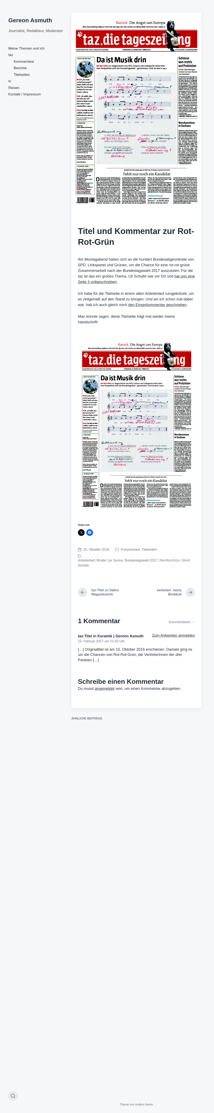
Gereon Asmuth (30, 20)
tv (9, 81)
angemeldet (105, 689)
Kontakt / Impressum (24, 94)
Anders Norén (144, 1104)
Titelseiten (22, 75)
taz (10, 55)
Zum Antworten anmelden (173, 635)
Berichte (20, 68)
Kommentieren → (182, 622)
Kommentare (24, 62)
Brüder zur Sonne (110, 560)
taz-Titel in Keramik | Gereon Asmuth (111, 636)
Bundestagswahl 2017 (141, 560)
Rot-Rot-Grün (169, 560)
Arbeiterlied (86, 560)
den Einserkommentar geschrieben (157, 305)
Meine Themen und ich (26, 48)
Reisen (13, 88)
